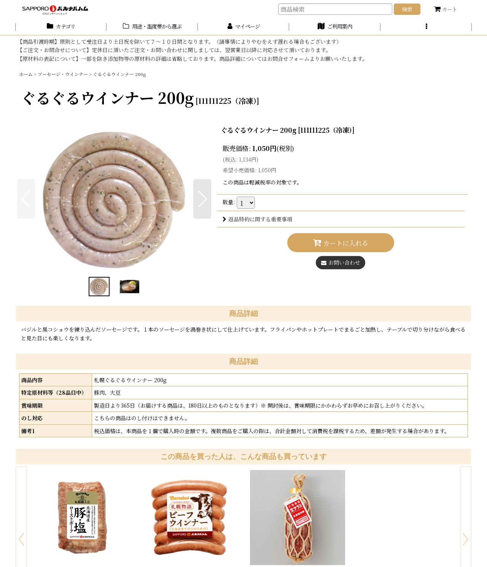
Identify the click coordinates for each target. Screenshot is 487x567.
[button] (426, 27)
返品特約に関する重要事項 (257, 219)
